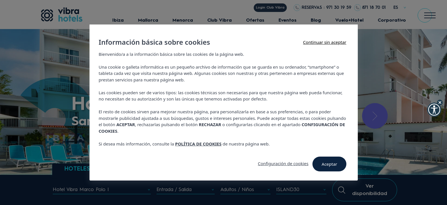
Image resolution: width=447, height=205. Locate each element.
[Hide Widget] (440, 102)
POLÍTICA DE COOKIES (198, 144)
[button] (434, 109)
